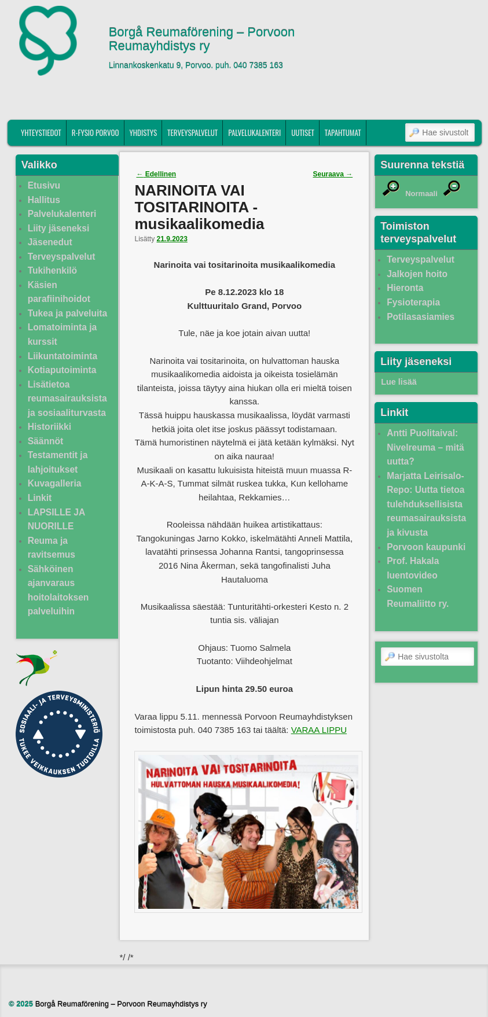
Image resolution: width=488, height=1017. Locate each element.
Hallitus (44, 200)
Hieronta (405, 288)
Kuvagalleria (55, 483)
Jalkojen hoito (417, 274)
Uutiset (302, 132)
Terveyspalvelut (192, 132)
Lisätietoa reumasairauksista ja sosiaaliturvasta (67, 398)
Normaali (421, 193)
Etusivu (44, 185)
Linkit (40, 498)
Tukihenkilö (52, 270)
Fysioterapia (413, 302)
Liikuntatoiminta (62, 356)
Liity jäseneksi (59, 228)
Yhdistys (143, 132)
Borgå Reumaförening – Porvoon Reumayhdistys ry (202, 39)
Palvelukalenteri (254, 132)
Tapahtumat (343, 132)
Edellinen (156, 174)
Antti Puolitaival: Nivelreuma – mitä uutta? (425, 447)
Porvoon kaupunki (426, 547)
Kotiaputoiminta (62, 370)
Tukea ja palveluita (68, 313)
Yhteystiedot (41, 132)
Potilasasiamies (420, 317)
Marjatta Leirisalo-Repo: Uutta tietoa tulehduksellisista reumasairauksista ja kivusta (426, 504)
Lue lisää (399, 381)
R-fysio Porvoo (95, 132)
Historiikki (49, 427)
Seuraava (333, 174)
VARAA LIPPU (319, 730)
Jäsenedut (50, 242)
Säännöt (46, 441)
